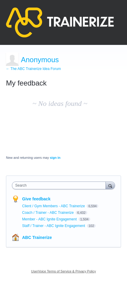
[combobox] (60, 185)
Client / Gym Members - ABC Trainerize (54, 206)
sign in (55, 157)
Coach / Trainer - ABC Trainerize (48, 213)
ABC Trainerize (37, 237)
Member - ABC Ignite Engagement (50, 219)
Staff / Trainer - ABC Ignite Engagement (54, 226)
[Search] (110, 185)
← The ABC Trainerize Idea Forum (33, 69)
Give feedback (36, 198)
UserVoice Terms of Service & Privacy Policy (63, 271)
